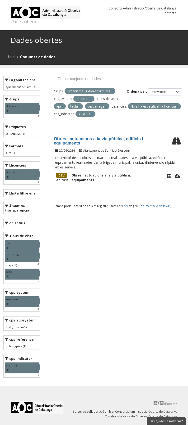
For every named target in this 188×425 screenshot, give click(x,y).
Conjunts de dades (37, 56)
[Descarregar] (177, 176)
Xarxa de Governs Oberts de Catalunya (149, 416)
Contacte (169, 13)
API (125, 206)
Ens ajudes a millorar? (166, 421)
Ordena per (136, 91)
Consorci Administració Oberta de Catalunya (142, 8)
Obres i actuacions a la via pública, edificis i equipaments (98, 140)
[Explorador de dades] (169, 176)
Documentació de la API (154, 206)
